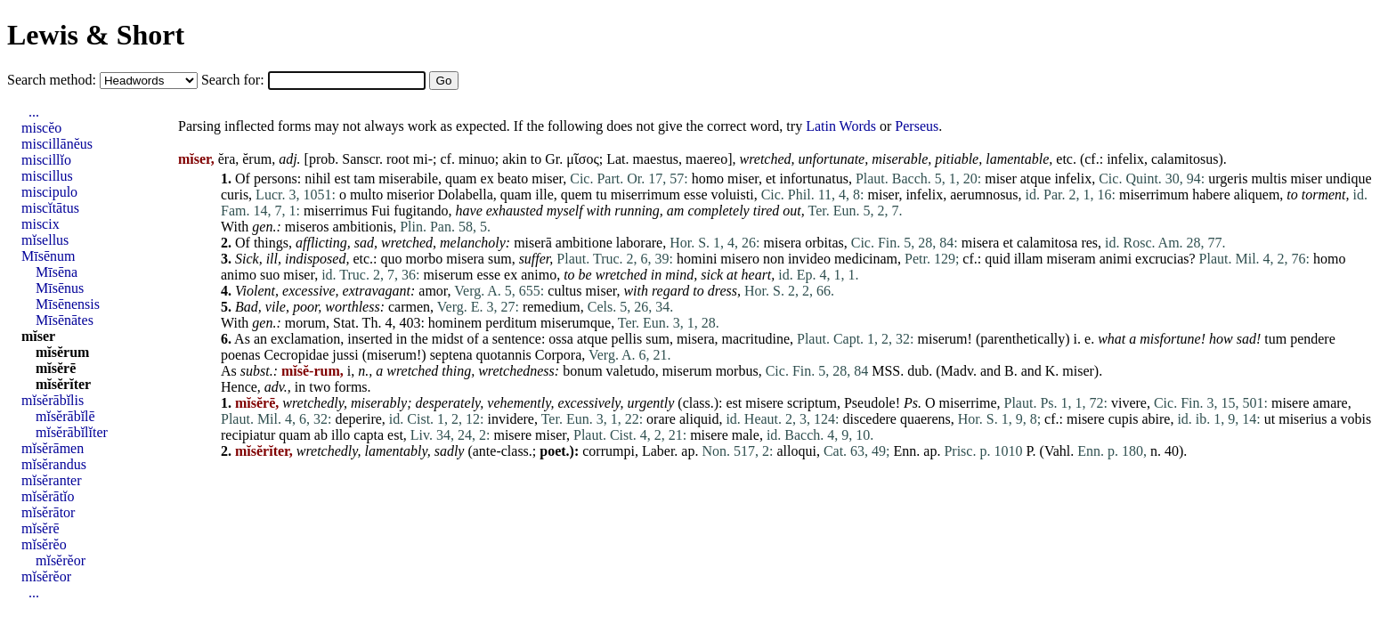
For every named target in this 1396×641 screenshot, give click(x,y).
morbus (737, 370)
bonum (582, 370)
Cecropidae (296, 354)
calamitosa (1047, 242)
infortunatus (814, 178)
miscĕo (41, 127)
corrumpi (608, 450)
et (771, 178)
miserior (410, 194)
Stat (344, 322)
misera (783, 242)
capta (368, 434)
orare (661, 418)
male (745, 434)
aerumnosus (984, 194)
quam (461, 178)
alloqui (796, 450)
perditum (511, 322)
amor (432, 290)
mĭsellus (45, 239)
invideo (809, 258)
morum (305, 322)
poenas (240, 354)
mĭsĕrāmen (52, 448)
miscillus (47, 175)
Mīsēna (56, 272)
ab (321, 434)
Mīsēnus (60, 288)
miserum (448, 274)
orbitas (824, 242)
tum (1275, 338)
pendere (1312, 338)
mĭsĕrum (62, 352)
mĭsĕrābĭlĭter (72, 432)
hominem (455, 322)
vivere (1129, 402)
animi (1116, 258)
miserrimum (645, 194)
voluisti (732, 194)
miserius (1302, 418)
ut (1269, 418)
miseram (1071, 258)
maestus (656, 158)
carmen (409, 306)
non (773, 258)
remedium (551, 306)
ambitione (584, 242)
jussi (345, 354)
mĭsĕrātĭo (48, 496)
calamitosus (1185, 158)
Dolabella (465, 194)
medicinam (865, 258)
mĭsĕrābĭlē (65, 416)
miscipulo (49, 191)
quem (577, 194)
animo (238, 274)
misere (764, 402)
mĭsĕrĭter (63, 384)
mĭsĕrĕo (44, 544)
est (343, 178)
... (33, 111)
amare (1330, 402)
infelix (1125, 158)
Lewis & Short (95, 35)
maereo (706, 158)
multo (366, 194)
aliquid (698, 418)
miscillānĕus (57, 143)
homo (708, 178)
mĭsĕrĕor (60, 560)
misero (739, 258)
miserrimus (336, 210)
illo (340, 434)
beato (513, 178)
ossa (560, 338)
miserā (533, 242)
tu (601, 194)
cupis (1123, 418)
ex (487, 178)
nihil (317, 178)
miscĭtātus (50, 207)
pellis (627, 338)
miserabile (408, 178)
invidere (511, 418)
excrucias (1162, 258)
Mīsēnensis (68, 304)
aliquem (1257, 194)
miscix (40, 223)
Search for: (234, 79)
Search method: (53, 79)
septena (451, 354)
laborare (639, 242)
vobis (1356, 418)
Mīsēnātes (64, 320)
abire (1155, 418)
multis (1268, 178)
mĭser (38, 336)
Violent (255, 290)
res (1089, 242)
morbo (424, 258)
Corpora (558, 354)
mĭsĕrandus (53, 464)
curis (234, 194)
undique (1349, 178)
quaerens (925, 418)
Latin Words (841, 126)
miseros (307, 226)
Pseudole (870, 402)
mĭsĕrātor (48, 512)
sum (500, 258)
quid (997, 258)
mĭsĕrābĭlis (52, 400)
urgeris (1227, 178)
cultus (564, 290)
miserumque (575, 322)
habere (1211, 194)
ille (544, 194)
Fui (380, 210)
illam (1028, 258)
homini (697, 258)
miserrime (968, 402)
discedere (870, 418)
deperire (358, 418)
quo (391, 258)
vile (275, 306)
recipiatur (248, 434)
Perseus (916, 126)
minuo (477, 158)
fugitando (421, 210)
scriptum (812, 402)
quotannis (504, 354)
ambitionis (363, 226)
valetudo (630, 370)
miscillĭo (46, 159)
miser (547, 178)
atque (1035, 178)
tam (364, 178)
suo (270, 274)
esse (696, 194)
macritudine (756, 338)
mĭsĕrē (56, 368)
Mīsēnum (48, 256)
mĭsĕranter (51, 480)
